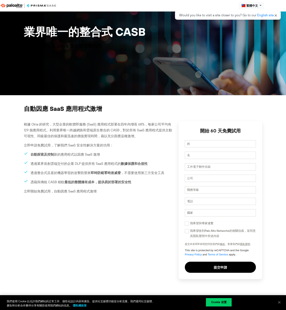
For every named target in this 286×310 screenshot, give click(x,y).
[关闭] (279, 302)
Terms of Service (218, 254)
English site (265, 15)
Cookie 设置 (219, 302)
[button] (251, 5)
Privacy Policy (193, 254)
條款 (222, 244)
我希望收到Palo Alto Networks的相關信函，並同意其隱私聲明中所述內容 (223, 233)
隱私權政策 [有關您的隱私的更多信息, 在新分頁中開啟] (80, 305)
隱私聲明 (245, 244)
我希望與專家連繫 (201, 223)
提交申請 (220, 267)
